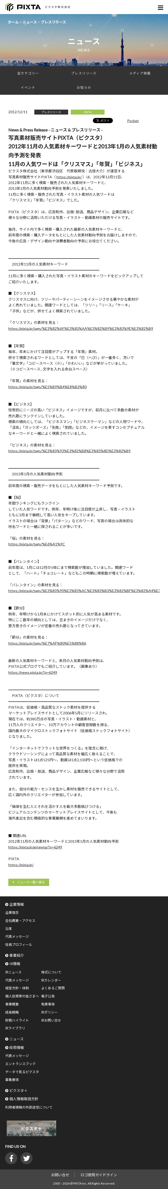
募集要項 (12, 1080)
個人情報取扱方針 (23, 1099)
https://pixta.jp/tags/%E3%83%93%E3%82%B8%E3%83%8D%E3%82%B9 (69, 451)
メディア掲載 (140, 73)
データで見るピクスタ (22, 1072)
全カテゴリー (28, 73)
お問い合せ (60, 1175)
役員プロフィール (18, 944)
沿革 (8, 929)
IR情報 (14, 963)
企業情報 (16, 904)
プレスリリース (83, 73)
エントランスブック (20, 1064)
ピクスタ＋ (18, 1090)
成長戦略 (12, 1012)
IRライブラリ (15, 1028)
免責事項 (48, 1004)
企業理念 (12, 912)
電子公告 (48, 996)
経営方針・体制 (17, 988)
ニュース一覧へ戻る (31, 882)
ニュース (16, 1039)
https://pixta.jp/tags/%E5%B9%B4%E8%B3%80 (47, 387)
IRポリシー (49, 1012)
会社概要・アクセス (20, 921)
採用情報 (16, 1047)
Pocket (133, 120)
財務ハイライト (17, 1020)
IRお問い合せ (51, 1020)
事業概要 (12, 1004)
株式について (51, 972)
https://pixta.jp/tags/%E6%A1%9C (36, 544)
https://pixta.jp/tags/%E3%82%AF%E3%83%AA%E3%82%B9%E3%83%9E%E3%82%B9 (80, 328)
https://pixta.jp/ (69, 177)
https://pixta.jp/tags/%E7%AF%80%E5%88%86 (47, 643)
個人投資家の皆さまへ (22, 996)
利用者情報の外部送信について (29, 1107)
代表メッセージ (17, 936)
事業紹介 (16, 955)
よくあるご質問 (53, 988)
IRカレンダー (51, 980)
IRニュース (13, 972)
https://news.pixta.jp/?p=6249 (32, 672)
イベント (28, 88)
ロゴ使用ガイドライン (99, 1175)
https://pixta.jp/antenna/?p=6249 (35, 847)
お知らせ (84, 88)
